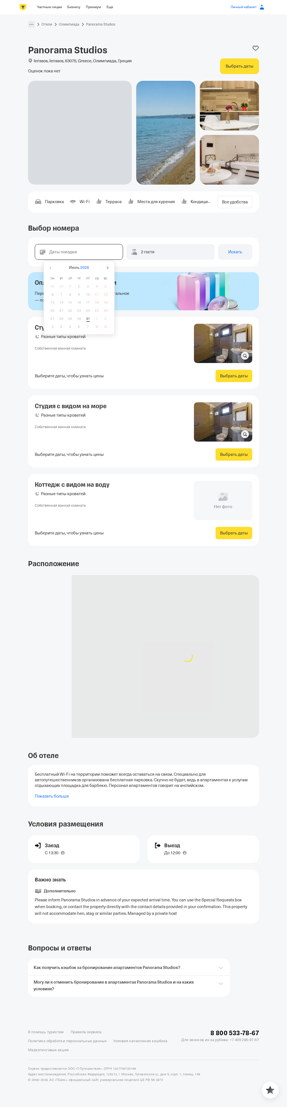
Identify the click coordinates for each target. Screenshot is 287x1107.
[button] (31, 24)
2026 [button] (84, 267)
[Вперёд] (107, 267)
